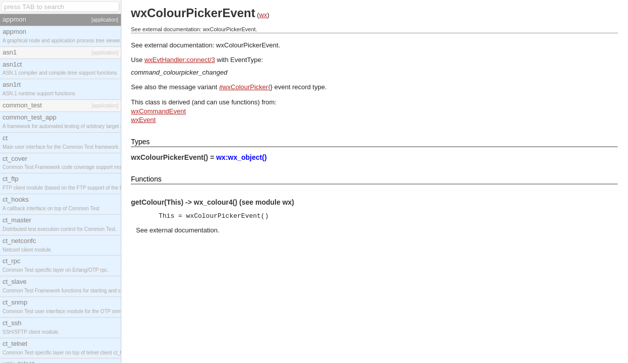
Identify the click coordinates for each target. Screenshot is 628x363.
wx (263, 15)
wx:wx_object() (241, 157)
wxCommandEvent (158, 111)
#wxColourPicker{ (244, 87)
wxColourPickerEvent (247, 45)
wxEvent (143, 120)
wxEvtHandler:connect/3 (180, 60)
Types (140, 142)
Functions (146, 179)
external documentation (184, 230)
